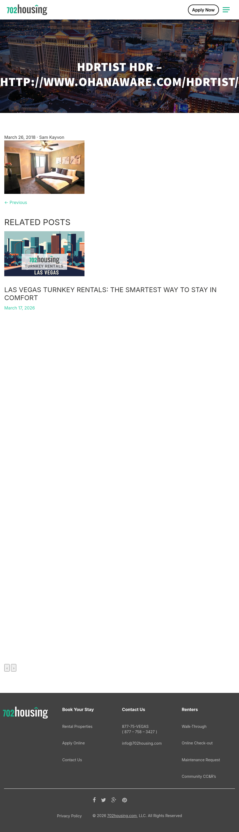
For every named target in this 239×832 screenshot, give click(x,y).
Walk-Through (194, 726)
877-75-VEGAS (145, 729)
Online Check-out (197, 743)
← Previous (15, 202)
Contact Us (72, 760)
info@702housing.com (142, 743)
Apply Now (203, 10)
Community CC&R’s (199, 776)
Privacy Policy (69, 816)
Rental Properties (77, 726)
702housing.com (122, 815)
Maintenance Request (201, 760)
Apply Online (73, 743)
